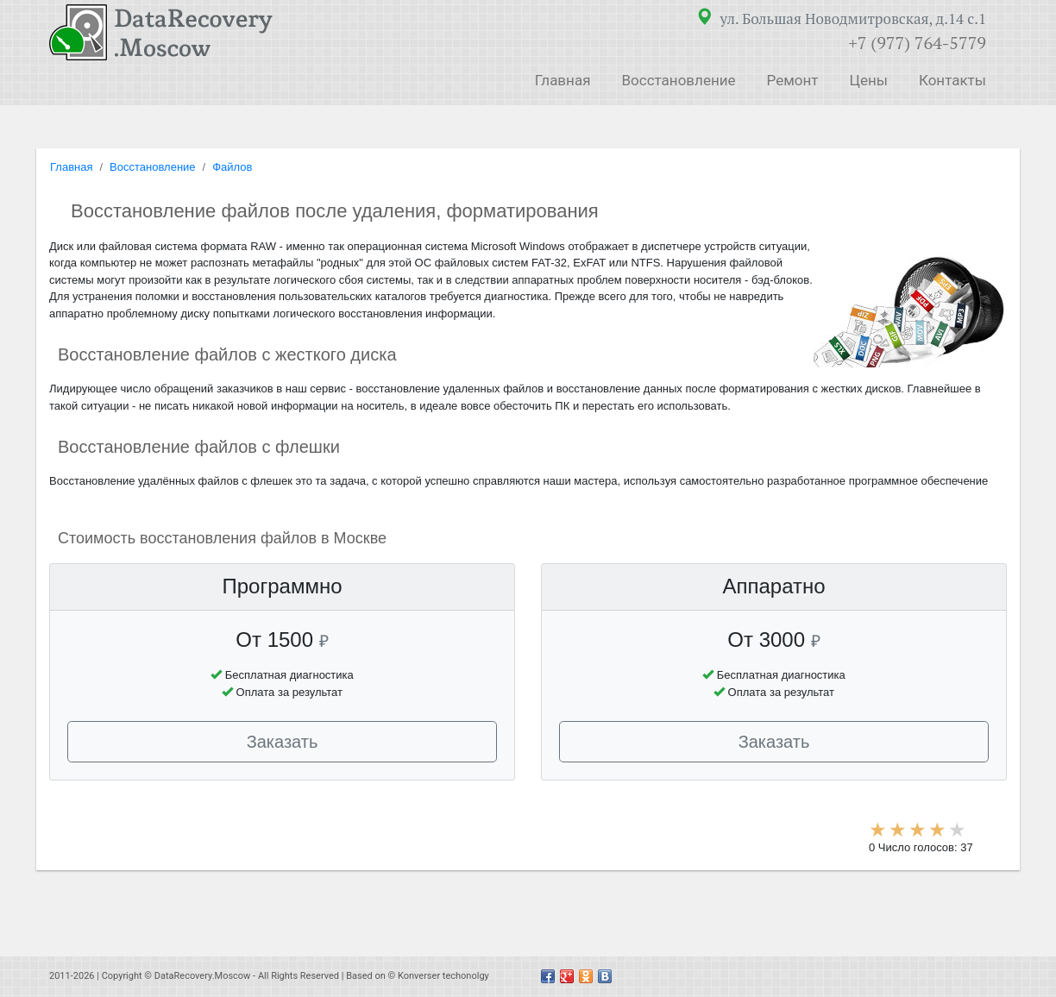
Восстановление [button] (678, 80)
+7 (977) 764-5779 (917, 42)
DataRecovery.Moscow (202, 975)
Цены (868, 80)
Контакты (952, 80)
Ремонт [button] (793, 80)
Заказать (282, 741)
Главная (563, 80)
